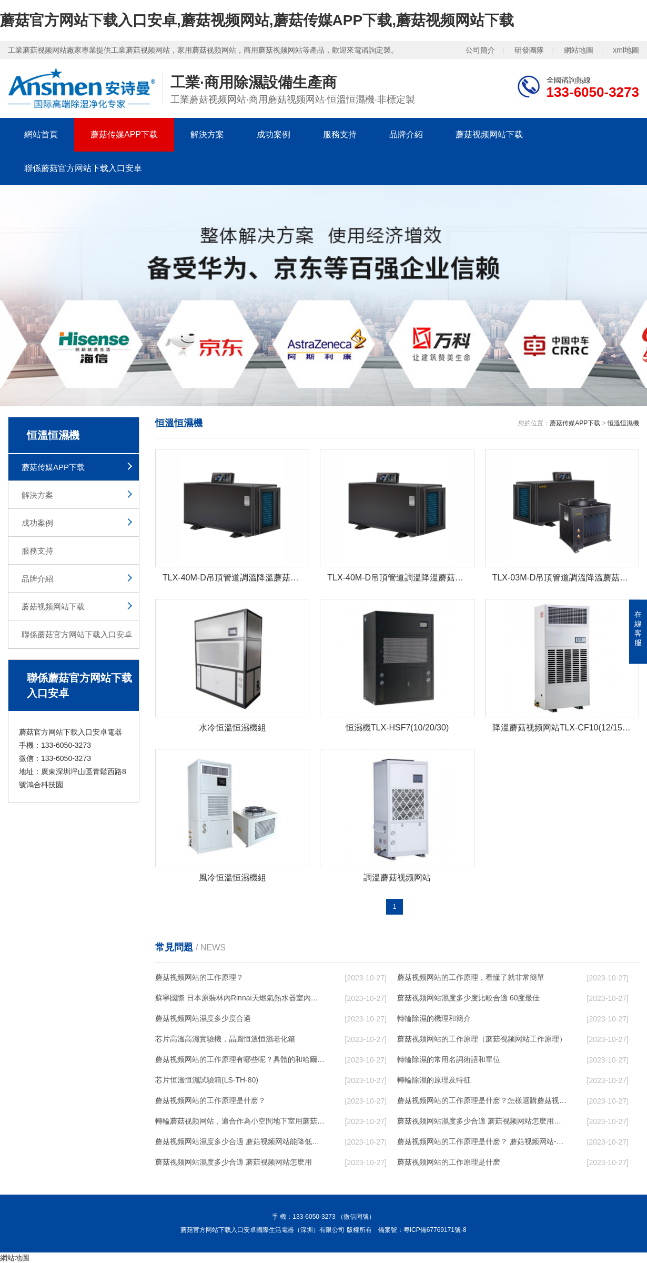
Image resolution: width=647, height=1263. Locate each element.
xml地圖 (626, 50)
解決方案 (207, 134)
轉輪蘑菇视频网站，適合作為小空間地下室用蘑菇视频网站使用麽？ (240, 1121)
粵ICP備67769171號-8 (435, 1230)
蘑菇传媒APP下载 (124, 134)
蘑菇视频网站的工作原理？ (199, 977)
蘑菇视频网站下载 (489, 134)
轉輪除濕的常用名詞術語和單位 (448, 1059)
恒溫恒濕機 (623, 423)
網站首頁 (41, 134)
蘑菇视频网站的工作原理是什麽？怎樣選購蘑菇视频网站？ (482, 1100)
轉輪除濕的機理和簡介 (434, 1018)
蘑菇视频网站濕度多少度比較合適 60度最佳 (468, 998)
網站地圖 (578, 50)
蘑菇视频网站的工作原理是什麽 (448, 1162)
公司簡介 (480, 50)
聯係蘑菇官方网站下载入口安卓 (83, 168)
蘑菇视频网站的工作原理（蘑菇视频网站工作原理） (482, 1039)
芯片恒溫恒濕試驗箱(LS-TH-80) (206, 1080)
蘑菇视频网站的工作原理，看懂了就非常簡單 (470, 977)
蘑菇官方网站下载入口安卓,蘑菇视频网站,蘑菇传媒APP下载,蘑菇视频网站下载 (257, 20)
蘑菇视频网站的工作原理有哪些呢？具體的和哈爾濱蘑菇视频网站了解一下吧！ (240, 1059)
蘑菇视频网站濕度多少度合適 (203, 1018)
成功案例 (273, 134)
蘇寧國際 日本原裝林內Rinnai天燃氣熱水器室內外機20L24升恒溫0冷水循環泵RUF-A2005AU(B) (240, 998)
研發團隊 (529, 50)
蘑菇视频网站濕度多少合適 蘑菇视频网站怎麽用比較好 (482, 1121)
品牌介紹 (406, 134)
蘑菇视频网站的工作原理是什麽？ (210, 1100)
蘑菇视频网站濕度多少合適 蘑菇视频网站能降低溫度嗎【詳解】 (240, 1141)
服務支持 (340, 134)
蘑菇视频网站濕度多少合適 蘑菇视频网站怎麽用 (233, 1162)
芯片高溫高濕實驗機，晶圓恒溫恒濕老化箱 (225, 1039)
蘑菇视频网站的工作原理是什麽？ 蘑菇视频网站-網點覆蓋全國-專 (482, 1141)
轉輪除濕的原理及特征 (434, 1080)
